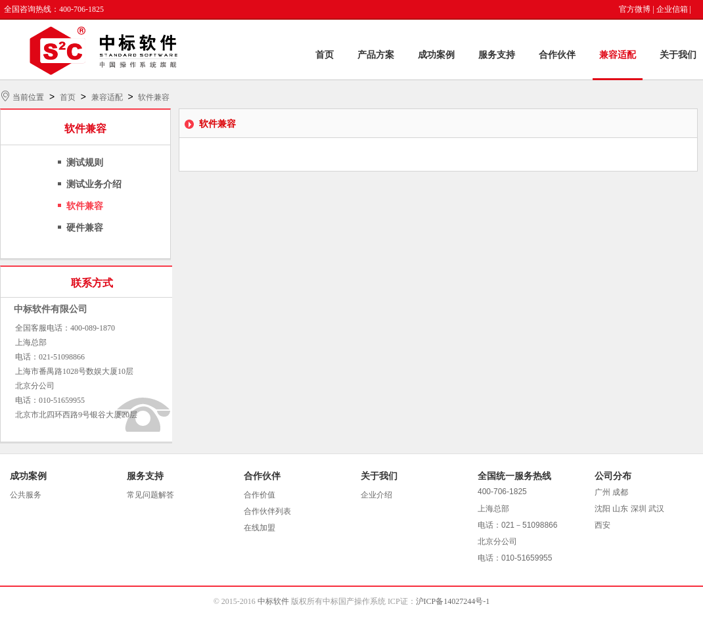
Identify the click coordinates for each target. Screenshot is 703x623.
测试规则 (84, 163)
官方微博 (634, 9)
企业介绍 (376, 494)
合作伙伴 (557, 55)
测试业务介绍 (94, 184)
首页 (324, 55)
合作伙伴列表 (267, 511)
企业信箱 (672, 9)
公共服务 (25, 494)
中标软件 (273, 601)
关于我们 (678, 55)
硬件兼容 (84, 228)
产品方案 (375, 55)
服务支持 (496, 55)
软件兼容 (154, 97)
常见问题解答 (150, 494)
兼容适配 (617, 55)
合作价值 (259, 494)
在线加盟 (259, 527)
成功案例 (436, 55)
